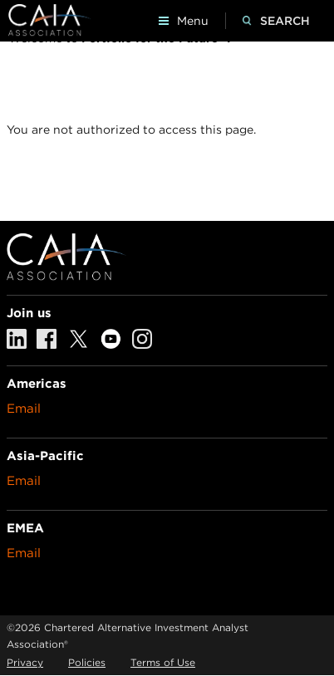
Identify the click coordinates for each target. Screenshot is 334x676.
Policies (87, 662)
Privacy (25, 662)
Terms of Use (162, 662)
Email (24, 408)
